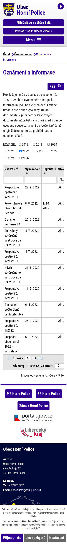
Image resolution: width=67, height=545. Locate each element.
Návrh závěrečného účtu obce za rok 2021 (13, 275)
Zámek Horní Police (33, 406)
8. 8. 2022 (31, 203)
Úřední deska (23, 54)
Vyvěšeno (32, 169)
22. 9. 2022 (32, 187)
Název (9, 169)
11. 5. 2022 (32, 288)
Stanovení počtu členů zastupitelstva (13, 309)
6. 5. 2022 (31, 305)
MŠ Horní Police (18, 394)
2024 (54, 151)
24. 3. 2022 (32, 321)
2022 (25, 151)
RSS (55, 86)
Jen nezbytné (35, 538)
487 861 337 (16, 485)
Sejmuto (49, 169)
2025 (11, 158)
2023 (40, 151)
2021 (11, 151)
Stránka (18, 358)
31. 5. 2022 (32, 268)
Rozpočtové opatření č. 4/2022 (12, 192)
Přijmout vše (12, 538)
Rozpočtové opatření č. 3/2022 (12, 256)
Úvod (6, 54)
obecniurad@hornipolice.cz (26, 490)
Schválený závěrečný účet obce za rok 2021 (13, 238)
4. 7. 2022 (31, 231)
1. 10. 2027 (46, 205)
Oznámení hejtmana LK (12, 222)
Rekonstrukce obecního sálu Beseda (13, 208)
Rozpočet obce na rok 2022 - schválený (11, 344)
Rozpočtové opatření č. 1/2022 (11, 325)
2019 (39, 144)
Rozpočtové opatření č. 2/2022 (12, 293)
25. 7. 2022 (32, 219)
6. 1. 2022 (31, 337)
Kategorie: (9, 144)
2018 (25, 144)
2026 (25, 158)
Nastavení (56, 538)
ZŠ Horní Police (49, 394)
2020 (54, 144)
